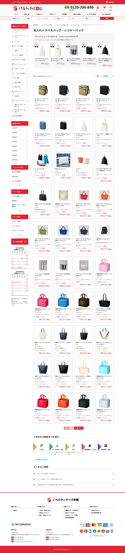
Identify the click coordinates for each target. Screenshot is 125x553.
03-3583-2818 (53, 539)
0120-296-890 (82, 7)
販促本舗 (35, 25)
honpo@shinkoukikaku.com (24, 541)
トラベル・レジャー (76, 25)
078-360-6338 (19, 537)
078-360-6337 (19, 539)
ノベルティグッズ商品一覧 (61, 25)
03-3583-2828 (53, 537)
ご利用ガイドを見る (41, 459)
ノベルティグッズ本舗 (46, 25)
